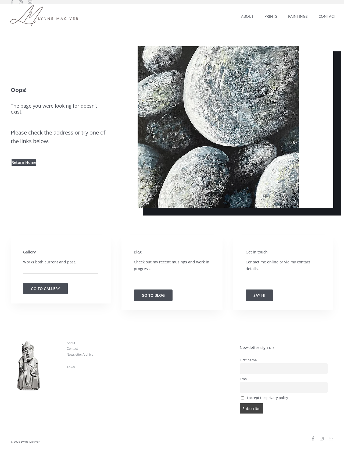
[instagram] (21, 2)
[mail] (30, 2)
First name (248, 360)
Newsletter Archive (80, 354)
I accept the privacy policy (264, 398)
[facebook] (12, 2)
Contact (72, 349)
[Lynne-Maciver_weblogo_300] (44, 6)
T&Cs (71, 367)
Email (244, 379)
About (71, 343)
